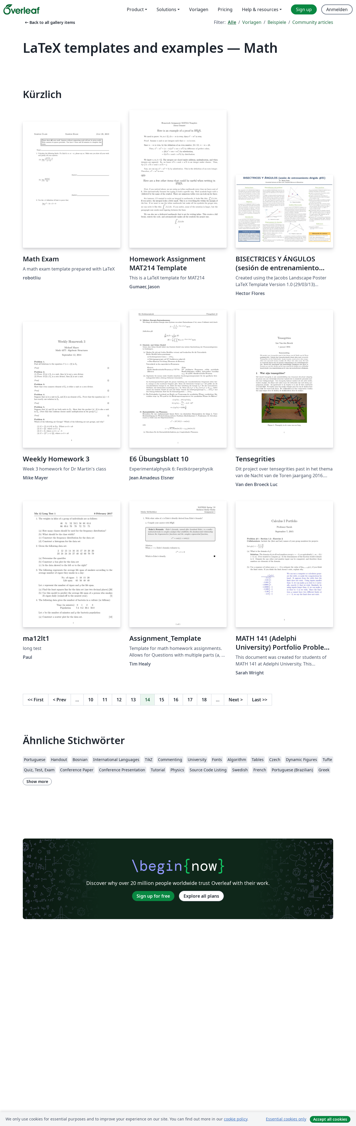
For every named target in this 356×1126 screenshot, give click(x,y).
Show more (37, 781)
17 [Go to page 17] (189, 700)
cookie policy (235, 1119)
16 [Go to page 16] (175, 700)
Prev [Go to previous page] (59, 700)
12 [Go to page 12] (119, 700)
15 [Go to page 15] (161, 700)
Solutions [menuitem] (166, 9)
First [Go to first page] (36, 700)
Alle (232, 22)
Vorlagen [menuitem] (198, 9)
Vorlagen (251, 22)
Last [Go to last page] (259, 700)
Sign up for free (153, 896)
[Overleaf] (21, 9)
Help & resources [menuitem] (260, 9)
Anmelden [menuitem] (337, 9)
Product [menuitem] (135, 9)
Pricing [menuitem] (225, 9)
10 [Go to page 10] (90, 700)
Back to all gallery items (49, 22)
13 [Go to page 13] (133, 700)
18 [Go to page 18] (204, 700)
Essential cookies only (286, 1119)
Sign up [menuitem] (304, 9)
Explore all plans (201, 896)
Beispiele (277, 22)
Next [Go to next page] (236, 700)
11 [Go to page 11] (104, 700)
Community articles (312, 22)
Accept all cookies (330, 1119)
